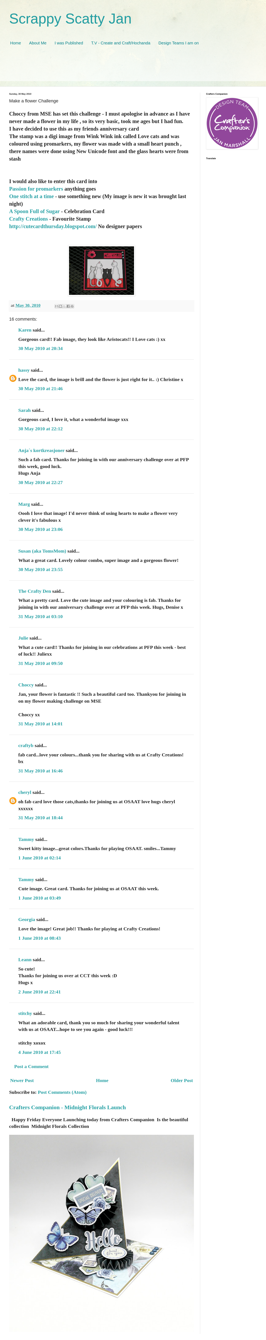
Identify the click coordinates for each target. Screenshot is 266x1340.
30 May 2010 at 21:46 (40, 388)
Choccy (26, 684)
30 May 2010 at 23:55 (40, 569)
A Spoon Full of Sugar (34, 211)
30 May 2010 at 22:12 (40, 428)
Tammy (26, 839)
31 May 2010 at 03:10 (40, 616)
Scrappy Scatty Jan (70, 19)
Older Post (182, 1080)
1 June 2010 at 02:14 (39, 857)
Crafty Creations (28, 219)
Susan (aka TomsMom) (42, 551)
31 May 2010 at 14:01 (40, 723)
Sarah (24, 410)
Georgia (26, 919)
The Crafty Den (34, 591)
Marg (24, 504)
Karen (24, 330)
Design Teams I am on (178, 43)
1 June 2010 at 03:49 (39, 898)
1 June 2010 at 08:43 (39, 938)
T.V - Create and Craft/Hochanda (120, 43)
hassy (24, 370)
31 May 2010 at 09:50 (40, 663)
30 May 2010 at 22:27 (40, 482)
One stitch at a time (31, 196)
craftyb (26, 745)
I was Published (69, 43)
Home (15, 43)
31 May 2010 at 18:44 (40, 817)
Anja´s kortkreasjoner (41, 450)
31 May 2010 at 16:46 (40, 770)
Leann (24, 959)
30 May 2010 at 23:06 (40, 529)
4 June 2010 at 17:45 (39, 1052)
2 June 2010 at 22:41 (39, 991)
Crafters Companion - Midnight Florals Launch (67, 1107)
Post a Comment (31, 1066)
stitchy (25, 1013)
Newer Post (22, 1080)
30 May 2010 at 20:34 (40, 348)
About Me (37, 43)
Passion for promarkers (36, 189)
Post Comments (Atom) (62, 1092)
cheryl (24, 792)
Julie (23, 638)
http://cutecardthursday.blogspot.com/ (53, 226)
